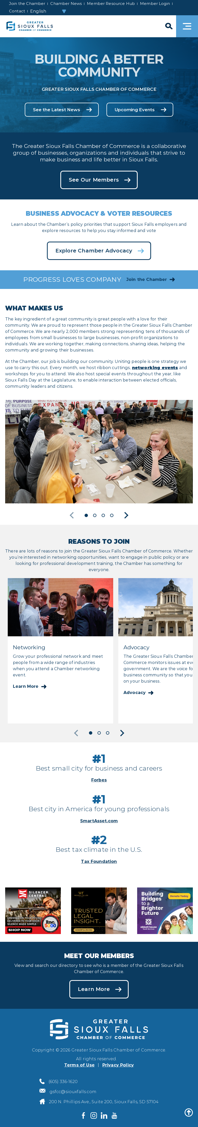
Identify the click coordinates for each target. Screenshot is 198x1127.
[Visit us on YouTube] (114, 1115)
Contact (17, 11)
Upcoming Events (135, 109)
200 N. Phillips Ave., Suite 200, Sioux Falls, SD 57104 (104, 1101)
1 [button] (86, 515)
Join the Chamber (27, 3)
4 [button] (111, 515)
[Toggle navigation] (187, 26)
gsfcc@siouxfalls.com (73, 1091)
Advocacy (134, 692)
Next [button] (125, 515)
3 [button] (103, 515)
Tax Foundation (99, 861)
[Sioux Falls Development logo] (29, 26)
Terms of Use (79, 1065)
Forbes (99, 780)
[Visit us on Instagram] (94, 1115)
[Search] (168, 26)
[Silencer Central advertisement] (33, 909)
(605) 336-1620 (63, 1081)
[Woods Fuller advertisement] (99, 909)
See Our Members (94, 180)
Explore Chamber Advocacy (94, 251)
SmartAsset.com (99, 820)
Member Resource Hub (111, 3)
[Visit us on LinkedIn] (104, 1115)
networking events (155, 367)
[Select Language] (48, 11)
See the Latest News (56, 109)
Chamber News (66, 3)
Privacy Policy (118, 1065)
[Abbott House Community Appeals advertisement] (165, 909)
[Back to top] (189, 1112)
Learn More (26, 686)
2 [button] (94, 515)
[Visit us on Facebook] (83, 1115)
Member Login (155, 3)
